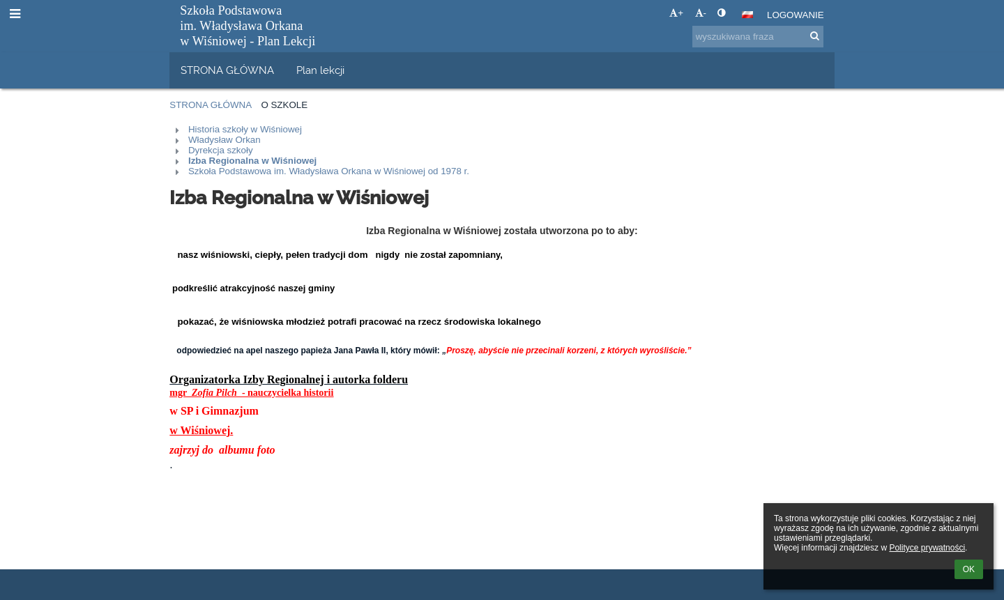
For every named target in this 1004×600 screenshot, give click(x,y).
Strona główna (210, 105)
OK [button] (969, 569)
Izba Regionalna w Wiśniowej (252, 160)
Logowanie (795, 15)
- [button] (700, 13)
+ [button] (676, 13)
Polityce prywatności (927, 548)
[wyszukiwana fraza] (758, 36)
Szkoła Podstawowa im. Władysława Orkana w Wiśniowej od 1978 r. (328, 171)
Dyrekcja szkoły (220, 150)
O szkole (284, 105)
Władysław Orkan (224, 139)
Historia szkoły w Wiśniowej (245, 129)
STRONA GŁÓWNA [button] (227, 70)
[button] (747, 14)
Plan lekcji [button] (320, 70)
